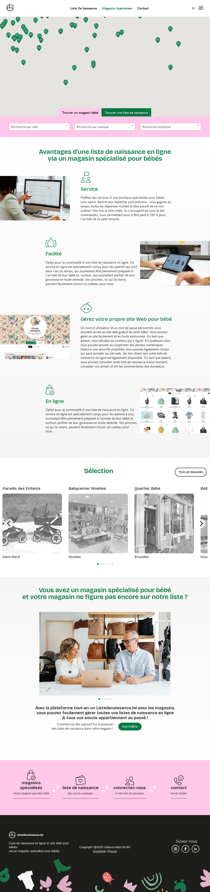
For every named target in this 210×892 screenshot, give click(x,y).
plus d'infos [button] (130, 726)
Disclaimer (99, 851)
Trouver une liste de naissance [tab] (126, 112)
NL (193, 8)
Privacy (112, 851)
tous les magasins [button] (191, 472)
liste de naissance (83, 8)
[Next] (200, 523)
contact (143, 8)
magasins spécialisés (117, 8)
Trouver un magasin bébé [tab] (80, 112)
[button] (17, 50)
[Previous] (9, 523)
